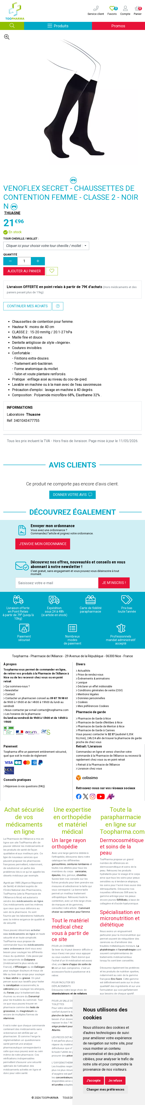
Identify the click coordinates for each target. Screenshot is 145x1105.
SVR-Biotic (122, 899)
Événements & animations (93, 678)
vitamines (8, 1018)
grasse (26, 978)
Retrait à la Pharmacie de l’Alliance (98, 764)
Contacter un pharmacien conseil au (36, 698)
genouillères (59, 864)
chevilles (81, 875)
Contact (9, 694)
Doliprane (29, 959)
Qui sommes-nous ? (17, 686)
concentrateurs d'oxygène (70, 1077)
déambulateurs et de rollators (69, 993)
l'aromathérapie (127, 949)
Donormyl (33, 996)
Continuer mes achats (27, 306)
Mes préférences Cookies (92, 706)
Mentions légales (87, 694)
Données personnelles (90, 698)
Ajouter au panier (24, 271)
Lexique (81, 682)
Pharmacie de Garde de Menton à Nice (100, 726)
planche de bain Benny (64, 1015)
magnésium (27, 1011)
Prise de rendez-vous (89, 674)
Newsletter (11, 690)
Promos (118, 26)
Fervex (10, 992)
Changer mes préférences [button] (105, 1089)
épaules (56, 875)
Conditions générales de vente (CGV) (99, 690)
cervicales (80, 871)
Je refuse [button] (115, 1080)
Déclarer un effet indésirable (94, 686)
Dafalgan (39, 967)
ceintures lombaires (78, 864)
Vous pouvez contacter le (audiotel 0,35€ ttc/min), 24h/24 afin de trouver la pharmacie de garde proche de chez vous (109, 738)
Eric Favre (116, 979)
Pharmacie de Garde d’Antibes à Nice (99, 722)
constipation (12, 985)
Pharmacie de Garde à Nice (93, 718)
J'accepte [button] (94, 1080)
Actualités (83, 670)
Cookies (82, 702)
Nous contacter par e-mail (36, 710)
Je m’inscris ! (114, 583)
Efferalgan (21, 967)
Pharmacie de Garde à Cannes (95, 730)
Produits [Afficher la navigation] (70, 25)
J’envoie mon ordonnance (42, 544)
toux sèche (12, 978)
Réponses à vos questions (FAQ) (24, 786)
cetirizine (8, 989)
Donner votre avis (72, 495)
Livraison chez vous (89, 768)
